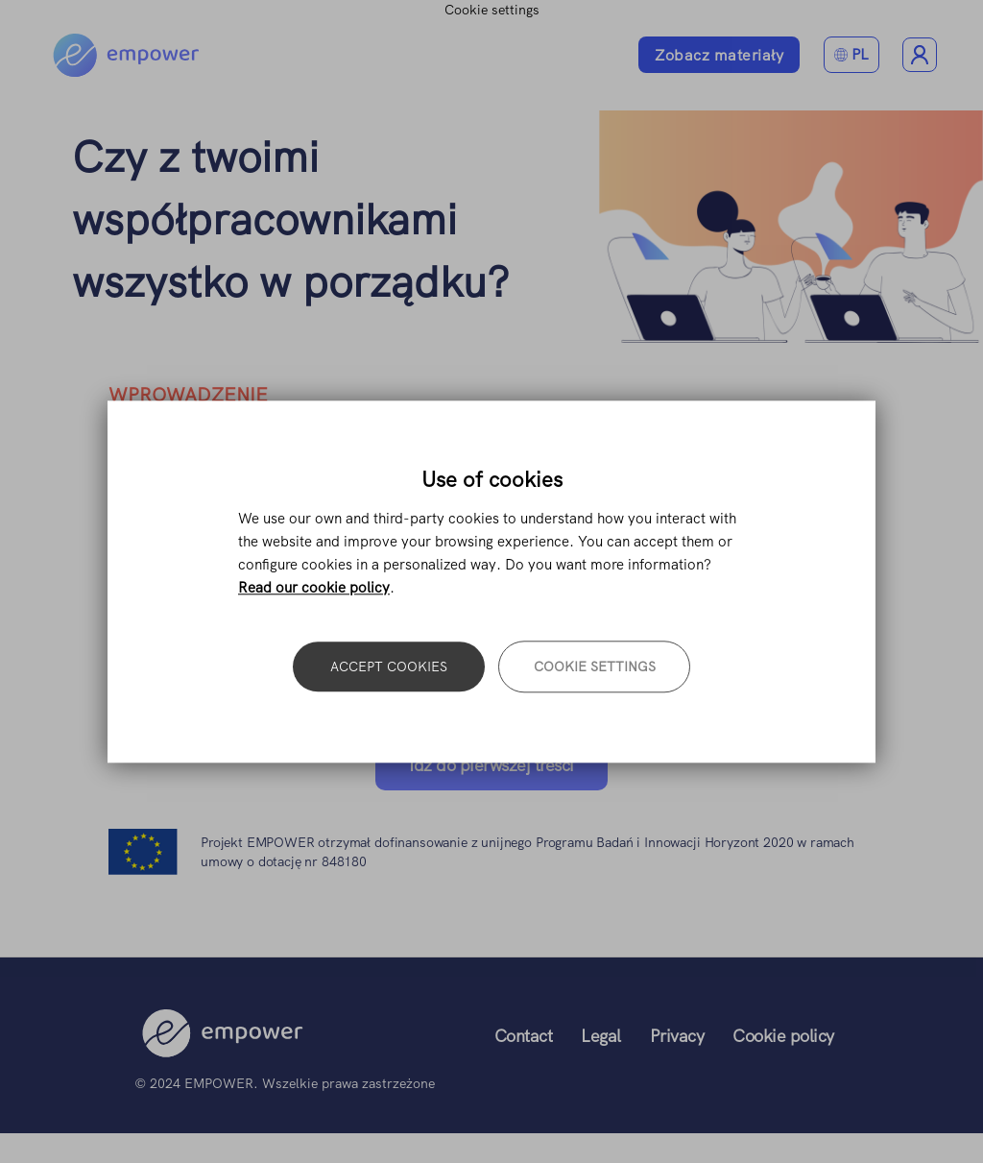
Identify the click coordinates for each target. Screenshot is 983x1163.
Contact (523, 1036)
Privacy (677, 1036)
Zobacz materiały (719, 55)
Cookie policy (783, 1036)
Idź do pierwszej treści (491, 765)
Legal (601, 1036)
